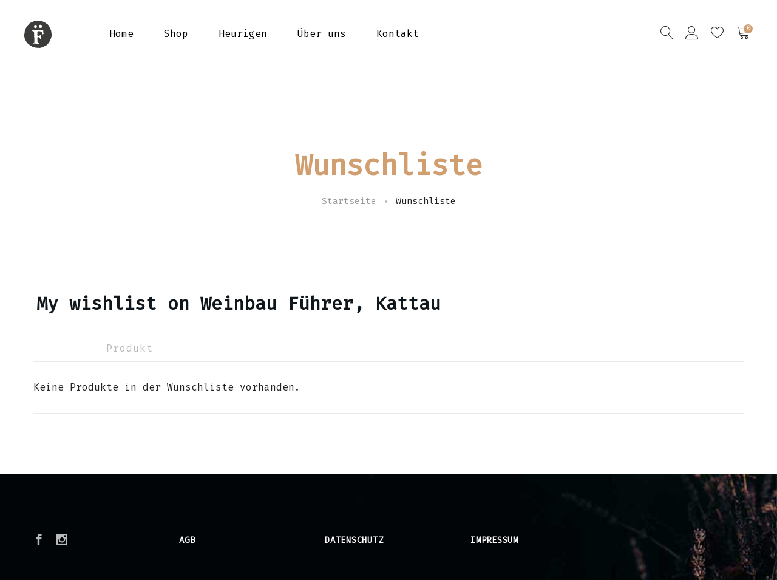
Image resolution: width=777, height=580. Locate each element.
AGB (187, 540)
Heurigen (243, 33)
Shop (176, 33)
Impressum (494, 540)
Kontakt (397, 33)
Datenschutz (354, 540)
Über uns (321, 33)
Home (121, 33)
